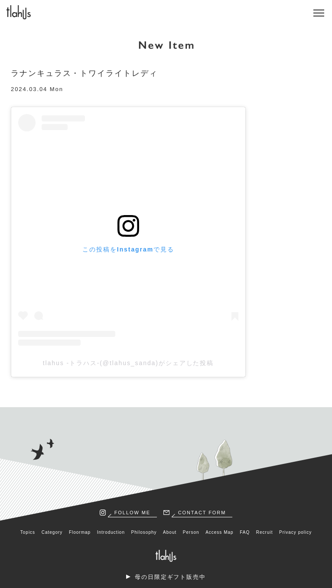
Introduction (111, 532)
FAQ (245, 532)
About (169, 532)
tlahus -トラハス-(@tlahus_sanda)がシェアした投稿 (128, 362)
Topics (27, 532)
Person (191, 532)
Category (52, 532)
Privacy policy (295, 532)
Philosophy (144, 532)
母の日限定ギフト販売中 (170, 577)
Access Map (219, 532)
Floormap (80, 532)
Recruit (264, 532)
